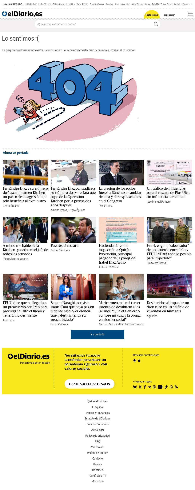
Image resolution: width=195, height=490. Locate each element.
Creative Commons (98, 424)
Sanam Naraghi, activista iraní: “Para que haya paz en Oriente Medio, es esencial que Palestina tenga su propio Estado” (72, 311)
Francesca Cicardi (156, 263)
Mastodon (98, 481)
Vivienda (185, 4)
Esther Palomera (60, 250)
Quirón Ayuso (59, 4)
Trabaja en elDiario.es (98, 412)
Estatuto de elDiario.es (97, 418)
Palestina (109, 4)
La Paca (177, 4)
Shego (147, 4)
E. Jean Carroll (166, 4)
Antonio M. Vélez (108, 267)
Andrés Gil (8, 320)
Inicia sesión (169, 15)
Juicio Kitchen (31, 4)
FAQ (97, 441)
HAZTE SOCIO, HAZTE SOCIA (89, 384)
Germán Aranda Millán (111, 324)
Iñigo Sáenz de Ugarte (15, 258)
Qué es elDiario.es (97, 401)
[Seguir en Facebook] (145, 387)
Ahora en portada (16, 153)
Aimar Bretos (137, 4)
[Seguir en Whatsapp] (171, 387)
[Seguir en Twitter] (140, 387)
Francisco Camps (97, 4)
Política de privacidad (97, 435)
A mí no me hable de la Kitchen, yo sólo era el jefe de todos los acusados (25, 250)
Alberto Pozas (59, 210)
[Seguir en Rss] (176, 387)
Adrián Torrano (135, 324)
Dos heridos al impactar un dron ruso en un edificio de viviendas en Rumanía (168, 307)
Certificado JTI (98, 475)
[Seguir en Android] (134, 360)
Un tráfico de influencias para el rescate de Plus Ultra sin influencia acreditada (168, 193)
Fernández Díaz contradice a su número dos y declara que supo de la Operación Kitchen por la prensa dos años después (73, 197)
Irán (117, 4)
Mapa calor (125, 4)
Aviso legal (97, 429)
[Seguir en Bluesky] (135, 387)
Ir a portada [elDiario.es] (97, 334)
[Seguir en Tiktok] (166, 387)
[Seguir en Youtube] (160, 387)
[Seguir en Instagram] (154, 387)
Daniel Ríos (105, 205)
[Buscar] (156, 24)
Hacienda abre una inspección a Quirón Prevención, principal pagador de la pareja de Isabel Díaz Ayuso (117, 254)
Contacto (97, 458)
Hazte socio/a (151, 15)
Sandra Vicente (59, 324)
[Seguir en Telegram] (149, 387)
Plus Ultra (70, 4)
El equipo (97, 407)
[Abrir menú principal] (190, 13)
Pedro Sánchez (44, 4)
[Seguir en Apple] (139, 360)
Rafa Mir (155, 4)
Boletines (97, 470)
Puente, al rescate (64, 246)
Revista (97, 464)
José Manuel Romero (159, 201)
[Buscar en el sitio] (93, 24)
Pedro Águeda (11, 205)
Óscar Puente (82, 4)
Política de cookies (97, 452)
